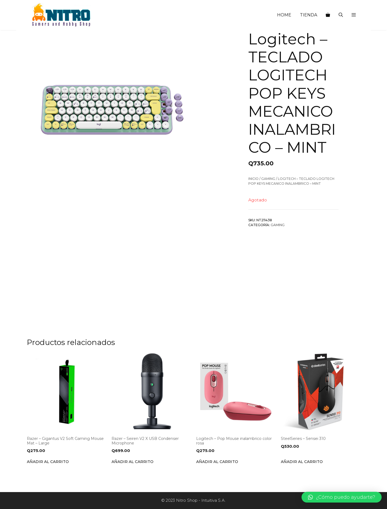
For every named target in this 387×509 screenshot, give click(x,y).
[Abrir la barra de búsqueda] (340, 15)
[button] (353, 15)
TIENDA (308, 14)
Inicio (253, 179)
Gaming (268, 179)
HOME (284, 14)
